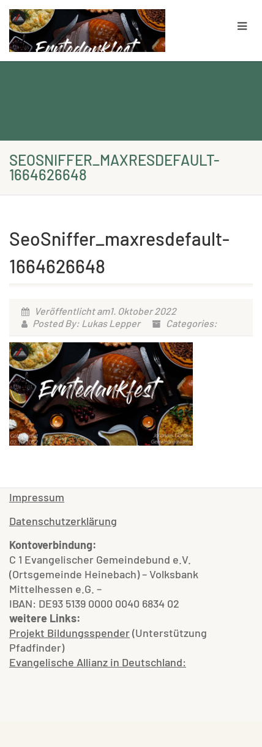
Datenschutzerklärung (63, 521)
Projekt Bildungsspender (69, 632)
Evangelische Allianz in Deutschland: (97, 662)
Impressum (36, 497)
